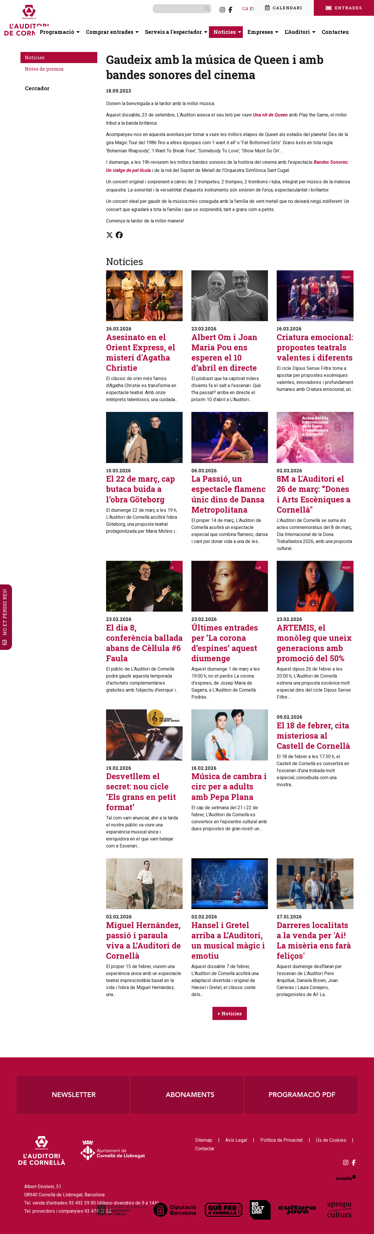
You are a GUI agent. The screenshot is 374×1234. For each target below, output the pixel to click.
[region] (187, 1094)
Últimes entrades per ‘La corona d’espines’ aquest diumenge (224, 642)
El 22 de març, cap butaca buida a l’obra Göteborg (140, 489)
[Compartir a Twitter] (109, 235)
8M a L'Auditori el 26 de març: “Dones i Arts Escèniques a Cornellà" (314, 494)
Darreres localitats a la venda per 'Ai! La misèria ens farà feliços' (314, 940)
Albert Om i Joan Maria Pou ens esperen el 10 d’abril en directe (224, 352)
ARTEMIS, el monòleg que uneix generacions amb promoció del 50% (314, 642)
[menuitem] (213, 10)
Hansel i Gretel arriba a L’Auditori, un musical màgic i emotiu (228, 940)
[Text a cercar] (172, 8)
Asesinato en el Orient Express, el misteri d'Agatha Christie (140, 352)
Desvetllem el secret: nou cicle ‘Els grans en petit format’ (141, 791)
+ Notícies (229, 1013)
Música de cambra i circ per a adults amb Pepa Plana (229, 786)
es (243, 8)
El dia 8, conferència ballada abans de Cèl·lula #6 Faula (144, 642)
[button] (198, 8)
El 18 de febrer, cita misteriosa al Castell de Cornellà (313, 735)
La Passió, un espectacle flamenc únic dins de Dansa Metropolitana (228, 494)
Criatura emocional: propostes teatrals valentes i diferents (315, 347)
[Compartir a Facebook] (119, 235)
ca (236, 8)
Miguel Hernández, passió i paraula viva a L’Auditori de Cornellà (143, 940)
